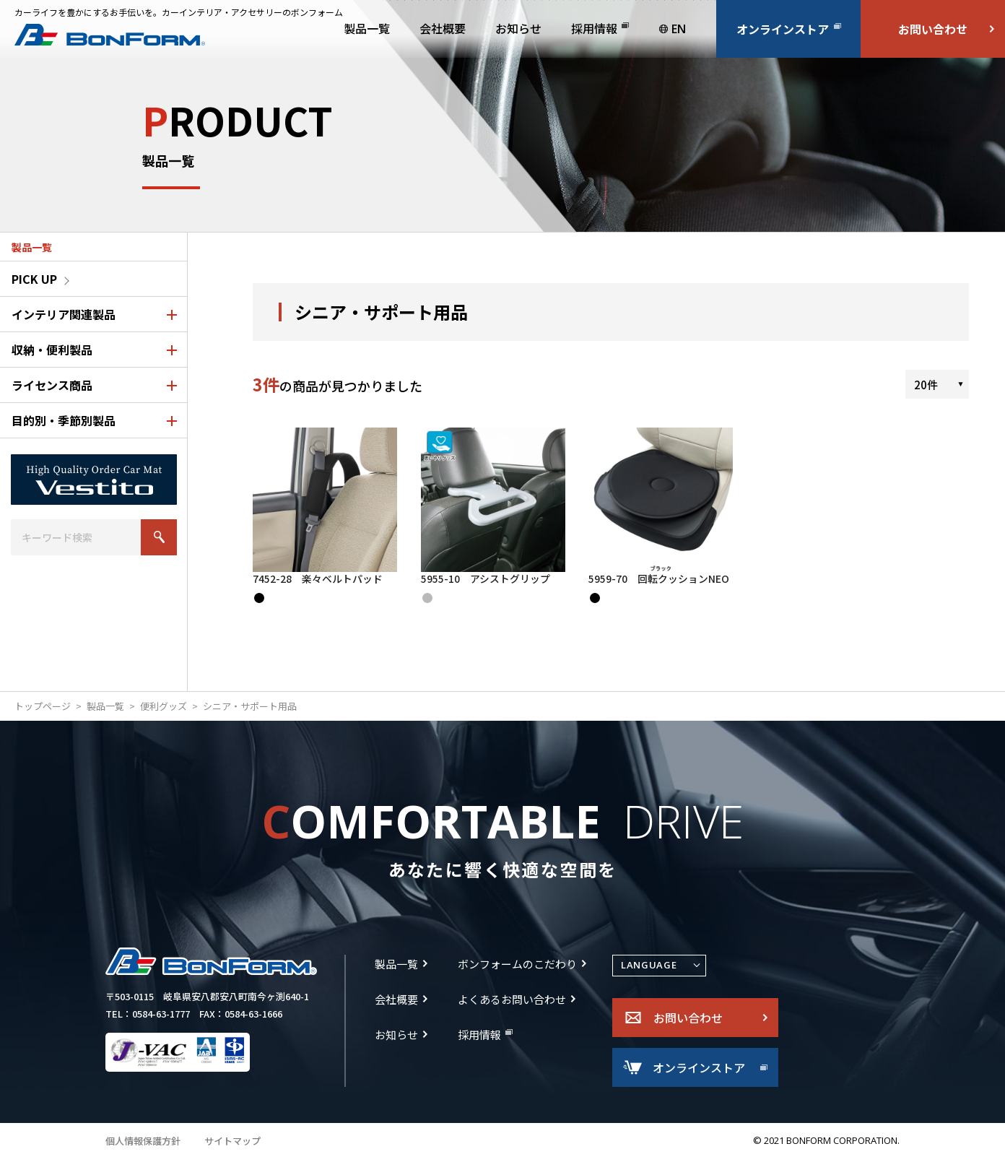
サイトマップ (232, 1143)
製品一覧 (105, 709)
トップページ (42, 709)
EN (678, 29)
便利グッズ (163, 709)
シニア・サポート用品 (250, 709)
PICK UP (34, 278)
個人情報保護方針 (142, 1143)
